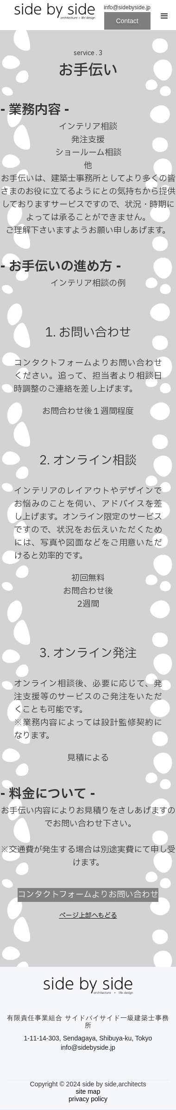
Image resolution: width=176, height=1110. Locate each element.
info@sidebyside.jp (88, 1047)
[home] (52, 16)
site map (88, 1091)
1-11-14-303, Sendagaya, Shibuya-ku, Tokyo (88, 1038)
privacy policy (88, 1099)
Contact (127, 21)
